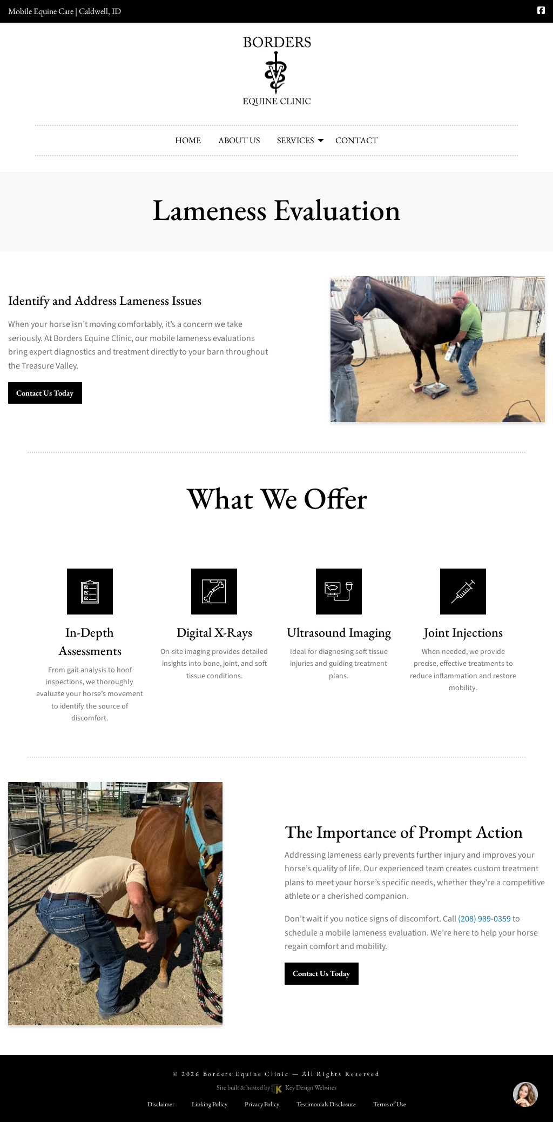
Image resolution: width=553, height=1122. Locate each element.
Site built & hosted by (276, 1087)
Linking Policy (209, 1104)
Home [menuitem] (188, 140)
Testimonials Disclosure (326, 1104)
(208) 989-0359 (484, 919)
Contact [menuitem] (356, 140)
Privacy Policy (262, 1104)
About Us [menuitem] (239, 140)
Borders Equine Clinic (246, 1074)
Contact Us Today (44, 393)
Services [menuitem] (295, 140)
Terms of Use (389, 1104)
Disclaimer (160, 1104)
